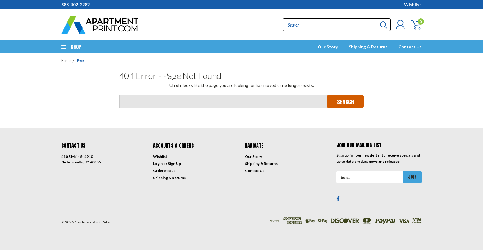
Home (66, 61)
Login (158, 163)
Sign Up (174, 163)
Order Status (164, 170)
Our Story (328, 46)
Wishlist (412, 4)
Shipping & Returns (368, 46)
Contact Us (410, 46)
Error (80, 61)
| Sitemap (108, 222)
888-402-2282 (75, 4)
